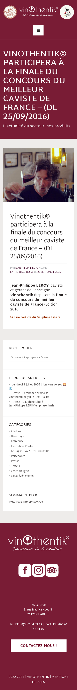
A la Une (16, 431)
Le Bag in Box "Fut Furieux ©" (30, 451)
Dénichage (17, 436)
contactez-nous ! (38, 646)
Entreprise (17, 272)
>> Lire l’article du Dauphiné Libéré (35, 317)
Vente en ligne (20, 471)
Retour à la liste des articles (26, 502)
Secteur (15, 466)
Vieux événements (22, 475)
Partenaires (18, 456)
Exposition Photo (22, 446)
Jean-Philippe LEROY (27, 268)
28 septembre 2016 (49, 272)
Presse (29, 272)
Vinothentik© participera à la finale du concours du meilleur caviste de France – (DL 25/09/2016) (37, 236)
